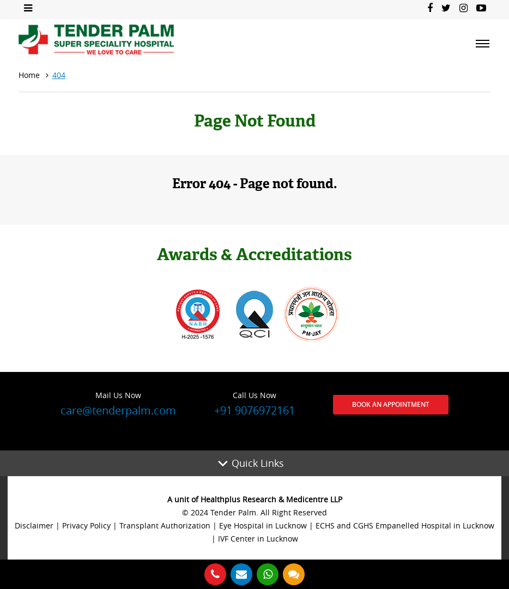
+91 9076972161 (254, 403)
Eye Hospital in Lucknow (263, 525)
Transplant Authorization (164, 525)
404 (58, 75)
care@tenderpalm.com (118, 403)
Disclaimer (34, 525)
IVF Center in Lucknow (258, 538)
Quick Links (258, 463)
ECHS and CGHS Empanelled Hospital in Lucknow (405, 525)
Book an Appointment (390, 404)
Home (29, 75)
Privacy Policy (86, 525)
